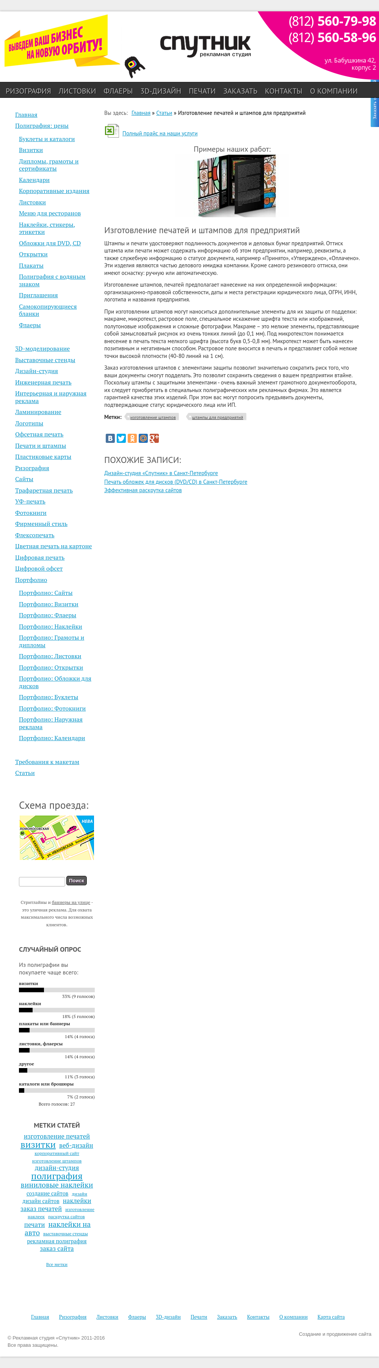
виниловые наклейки (57, 1184)
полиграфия (57, 1176)
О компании (334, 91)
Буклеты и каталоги (47, 139)
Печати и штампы (40, 445)
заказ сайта (57, 1248)
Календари (34, 180)
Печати (202, 91)
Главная (26, 114)
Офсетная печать (39, 434)
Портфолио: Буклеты (48, 697)
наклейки (77, 1201)
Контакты (283, 91)
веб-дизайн (76, 1145)
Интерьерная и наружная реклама (50, 397)
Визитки (31, 150)
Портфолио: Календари (52, 738)
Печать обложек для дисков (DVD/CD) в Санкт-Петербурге (175, 481)
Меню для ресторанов (50, 213)
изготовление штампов (57, 1161)
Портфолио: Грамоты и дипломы (51, 641)
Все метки (56, 1264)
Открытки (33, 254)
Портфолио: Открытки (51, 667)
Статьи (25, 773)
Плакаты (31, 265)
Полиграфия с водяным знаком (52, 280)
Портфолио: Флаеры (47, 615)
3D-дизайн (160, 91)
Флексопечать (35, 535)
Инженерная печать (43, 382)
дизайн (79, 1194)
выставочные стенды (65, 1233)
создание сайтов (48, 1193)
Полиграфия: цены (42, 125)
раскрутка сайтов (66, 1216)
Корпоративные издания (54, 191)
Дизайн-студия (36, 371)
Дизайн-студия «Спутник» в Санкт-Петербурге (161, 473)
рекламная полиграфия (57, 1241)
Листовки (77, 91)
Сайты (24, 479)
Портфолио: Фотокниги (52, 708)
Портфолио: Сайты (46, 592)
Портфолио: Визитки (48, 604)
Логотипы (29, 423)
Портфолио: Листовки (50, 656)
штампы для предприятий (217, 417)
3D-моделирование (42, 348)
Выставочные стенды (45, 360)
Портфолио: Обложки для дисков (55, 682)
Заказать (240, 91)
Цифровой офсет (39, 568)
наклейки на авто (58, 1228)
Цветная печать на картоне (53, 546)
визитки (38, 1144)
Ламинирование (38, 412)
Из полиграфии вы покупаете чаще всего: (48, 968)
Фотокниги (31, 512)
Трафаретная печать (44, 490)
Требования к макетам (47, 762)
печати (34, 1225)
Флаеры (118, 91)
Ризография (28, 91)
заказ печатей (41, 1209)
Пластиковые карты (43, 456)
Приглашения (38, 295)
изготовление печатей (57, 1136)
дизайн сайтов (41, 1201)
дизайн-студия (57, 1168)
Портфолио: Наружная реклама (51, 723)
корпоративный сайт (56, 1153)
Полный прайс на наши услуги (159, 133)
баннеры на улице (71, 902)
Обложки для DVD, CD (50, 243)
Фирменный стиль (41, 523)
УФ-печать (30, 501)
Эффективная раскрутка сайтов (143, 490)
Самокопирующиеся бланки (48, 310)
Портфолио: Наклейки (50, 626)
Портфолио (31, 580)
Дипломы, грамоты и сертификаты (48, 165)
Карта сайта (331, 1316)
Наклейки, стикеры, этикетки (47, 228)
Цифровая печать (39, 557)
